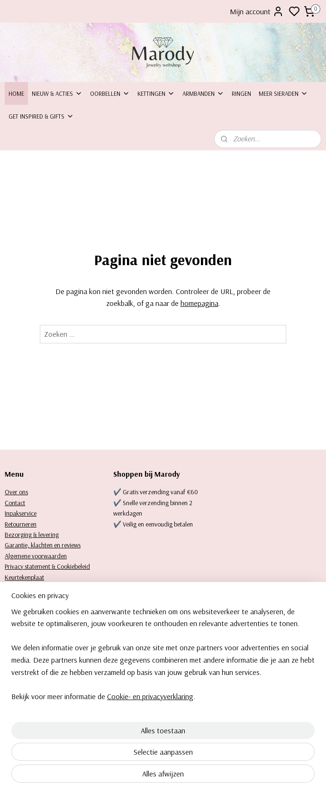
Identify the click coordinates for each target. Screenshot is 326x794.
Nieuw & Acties (57, 93)
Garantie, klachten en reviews (43, 545)
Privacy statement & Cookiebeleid (47, 566)
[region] (100, 709)
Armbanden (203, 93)
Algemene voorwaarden (36, 556)
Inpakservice (20, 513)
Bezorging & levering (32, 534)
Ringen (241, 93)
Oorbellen (110, 93)
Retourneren (20, 524)
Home (16, 93)
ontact (17, 503)
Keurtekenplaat (24, 577)
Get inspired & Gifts (41, 116)
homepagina (199, 303)
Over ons (16, 492)
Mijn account (257, 11)
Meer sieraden (283, 93)
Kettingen (156, 93)
